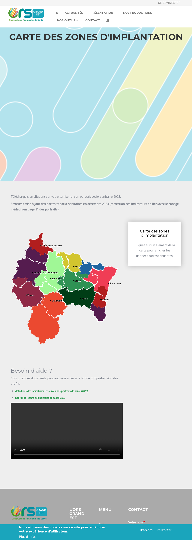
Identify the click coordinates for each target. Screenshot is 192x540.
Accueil (57, 13)
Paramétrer (164, 530)
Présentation (103, 12)
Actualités (74, 12)
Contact (92, 20)
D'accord (146, 530)
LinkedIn (108, 21)
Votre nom (135, 522)
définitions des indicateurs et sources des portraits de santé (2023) (51, 391)
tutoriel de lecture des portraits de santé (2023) (40, 397)
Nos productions (139, 12)
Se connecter (169, 3)
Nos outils (67, 20)
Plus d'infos (27, 537)
